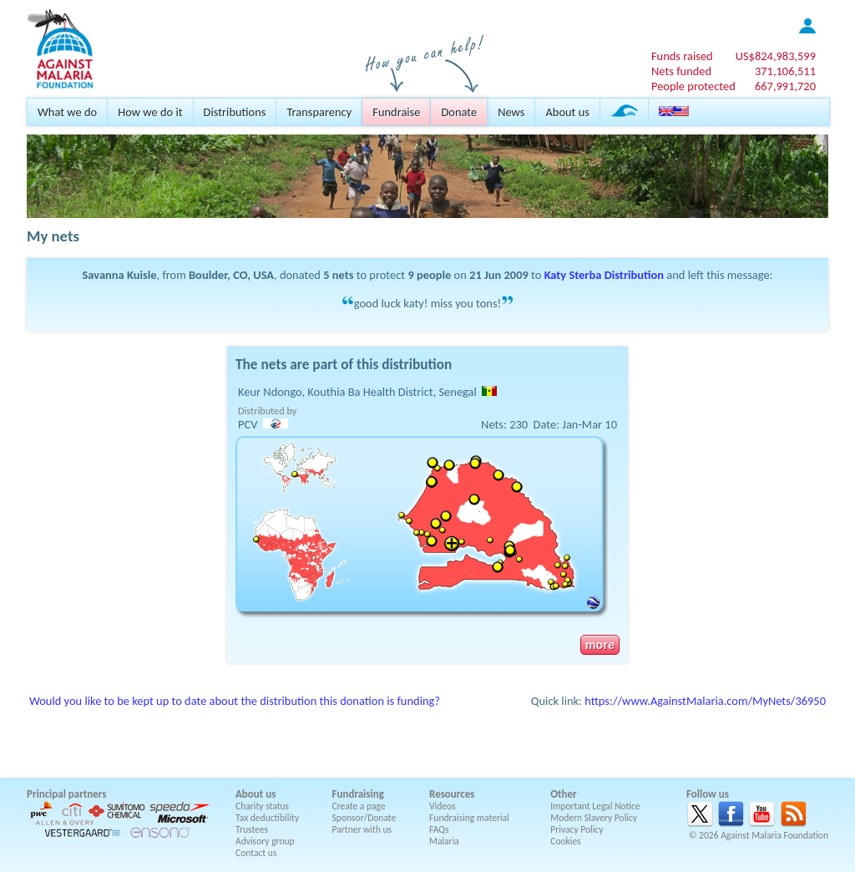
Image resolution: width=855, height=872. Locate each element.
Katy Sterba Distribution (604, 274)
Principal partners (66, 794)
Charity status (262, 806)
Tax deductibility (267, 818)
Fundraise (396, 111)
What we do (67, 111)
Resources (451, 794)
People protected (693, 86)
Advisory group (265, 841)
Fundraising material (469, 818)
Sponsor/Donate (364, 818)
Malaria (444, 841)
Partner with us (362, 829)
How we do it (150, 111)
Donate (459, 111)
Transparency (319, 111)
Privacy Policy (576, 829)
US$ (776, 55)
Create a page (359, 806)
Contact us (255, 853)
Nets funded (681, 71)
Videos (442, 806)
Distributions (235, 111)
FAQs (439, 829)
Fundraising (358, 794)
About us (567, 111)
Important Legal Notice (595, 806)
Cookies (565, 841)
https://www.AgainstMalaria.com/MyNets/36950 (705, 700)
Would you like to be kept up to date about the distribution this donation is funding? (234, 700)
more (600, 644)
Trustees (251, 829)
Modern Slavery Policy (593, 818)
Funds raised (682, 55)
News (511, 111)
